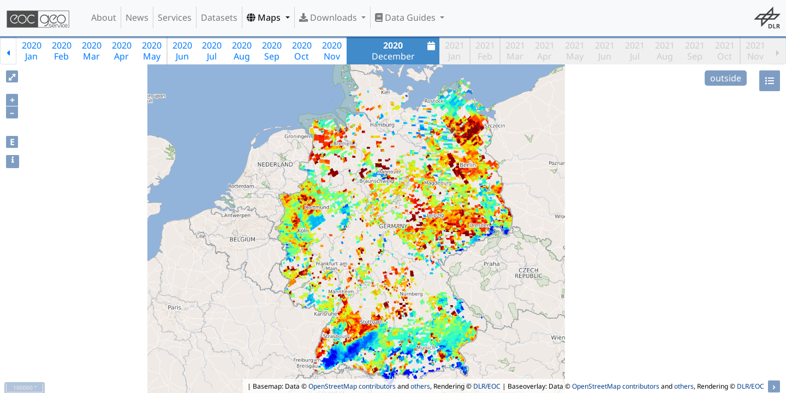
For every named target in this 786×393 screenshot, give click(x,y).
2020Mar (92, 50)
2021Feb (485, 50)
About (103, 17)
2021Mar (515, 50)
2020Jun (182, 50)
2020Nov (332, 50)
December (405, 50)
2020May (152, 50)
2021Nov (755, 50)
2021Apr (545, 50)
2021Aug (665, 50)
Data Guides (406, 17)
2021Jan (455, 50)
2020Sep (272, 50)
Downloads (329, 17)
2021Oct (725, 50)
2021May (575, 50)
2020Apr (122, 50)
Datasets (219, 17)
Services (175, 17)
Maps (265, 17)
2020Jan (31, 50)
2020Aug (242, 50)
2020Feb (62, 50)
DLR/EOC (487, 386)
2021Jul (635, 50)
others (420, 386)
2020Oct (302, 50)
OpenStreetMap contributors (352, 386)
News (137, 17)
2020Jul (212, 50)
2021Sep (695, 50)
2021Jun (605, 50)
